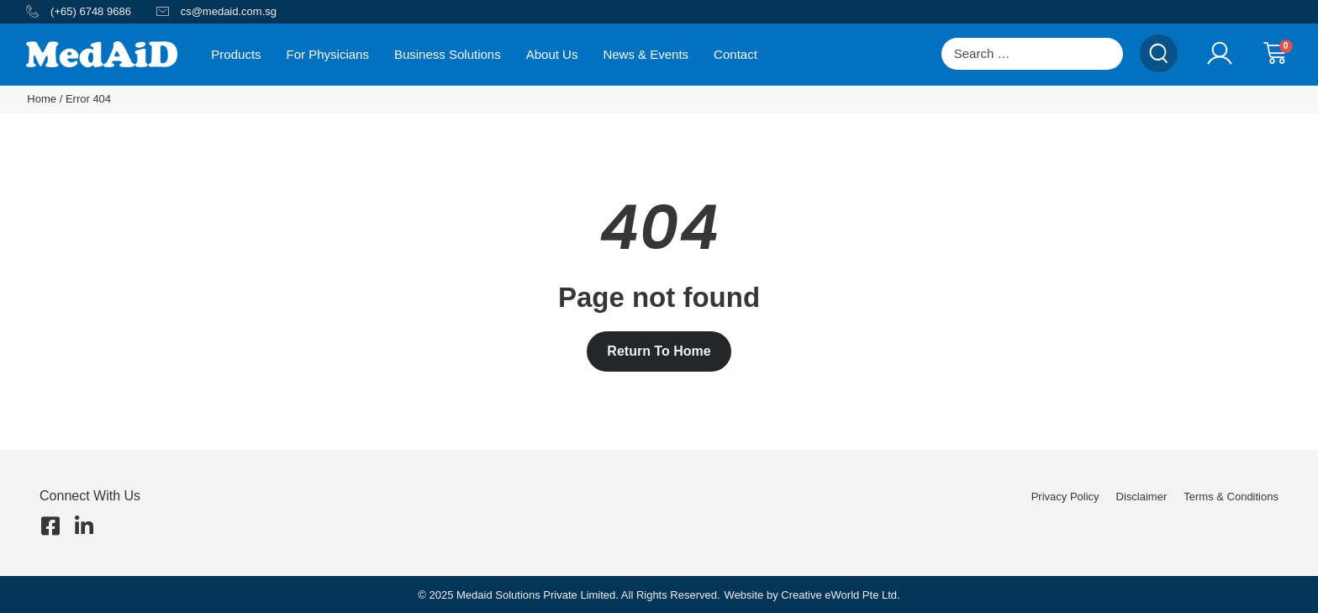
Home (41, 98)
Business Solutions (447, 54)
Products (236, 54)
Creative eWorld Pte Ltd (839, 595)
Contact (735, 54)
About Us (552, 54)
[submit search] (1159, 53)
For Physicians (328, 54)
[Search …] (1032, 54)
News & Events (645, 54)
